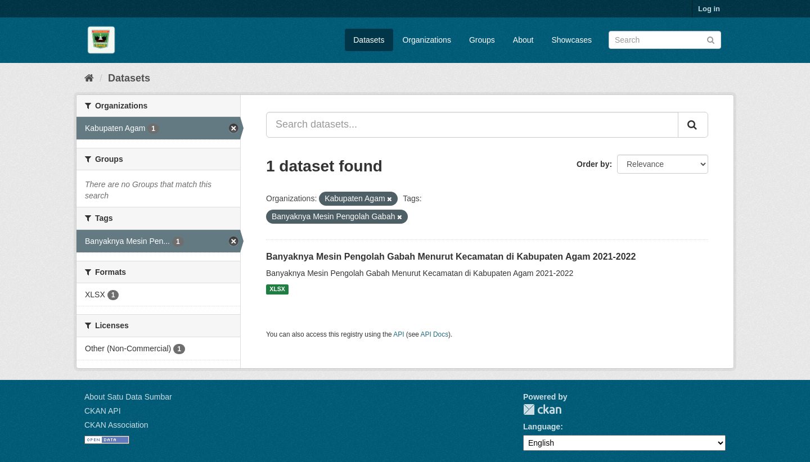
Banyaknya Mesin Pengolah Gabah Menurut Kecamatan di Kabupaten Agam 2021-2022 (451, 256)
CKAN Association (116, 424)
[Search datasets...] (472, 125)
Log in (709, 8)
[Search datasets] (665, 40)
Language (541, 426)
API (398, 334)
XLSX (277, 289)
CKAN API (102, 410)
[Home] (89, 78)
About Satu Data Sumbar (128, 396)
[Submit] (711, 39)
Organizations (427, 39)
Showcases (571, 39)
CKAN (542, 409)
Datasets (368, 39)
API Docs (435, 334)
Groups (482, 39)
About (523, 39)
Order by (593, 164)
